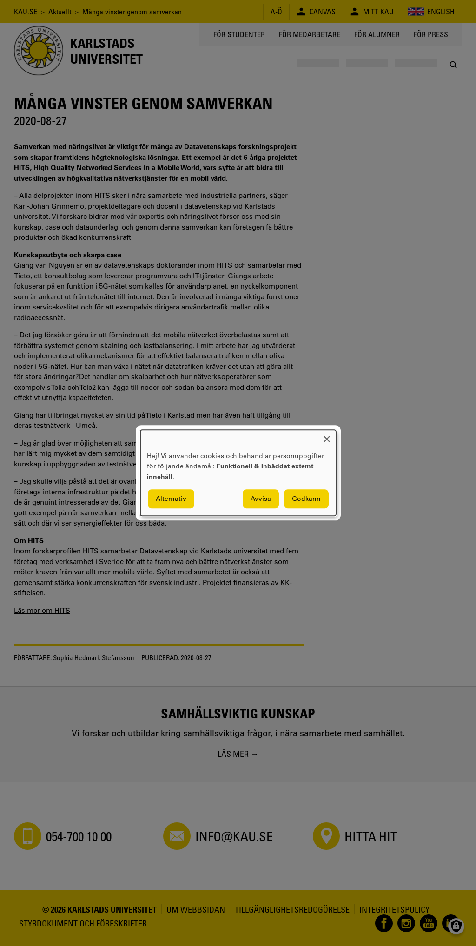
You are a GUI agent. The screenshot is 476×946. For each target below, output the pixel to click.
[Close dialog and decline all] (326, 435)
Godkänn (306, 499)
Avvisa (261, 499)
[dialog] (238, 473)
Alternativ (171, 499)
